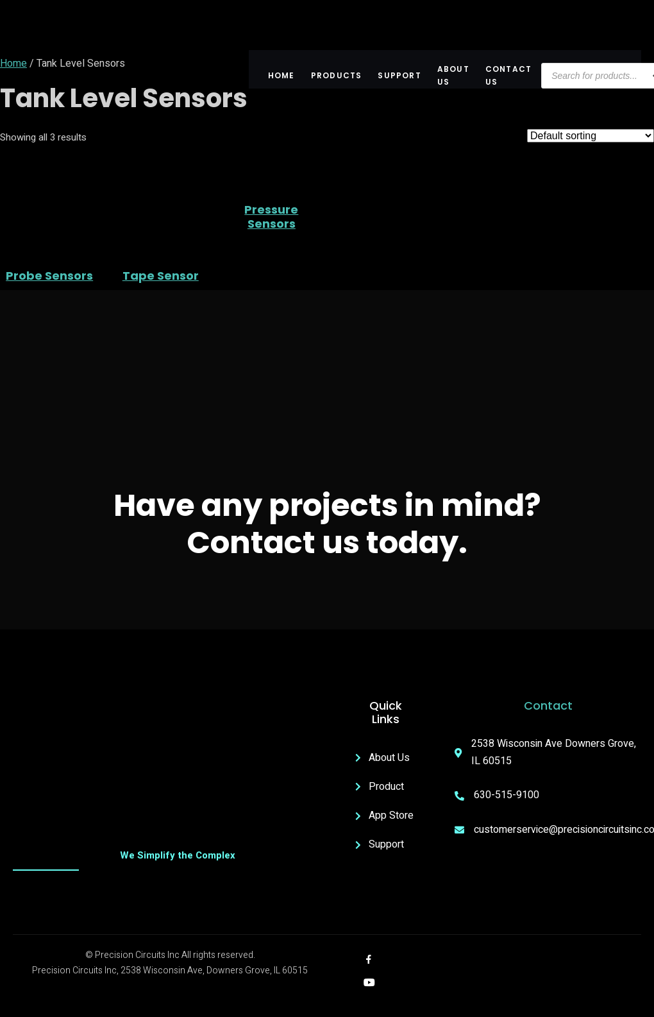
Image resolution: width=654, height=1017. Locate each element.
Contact (548, 705)
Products (336, 75)
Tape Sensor (160, 276)
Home (281, 75)
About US (453, 75)
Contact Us (508, 75)
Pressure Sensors (271, 216)
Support (399, 75)
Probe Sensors (49, 276)
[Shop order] (590, 135)
